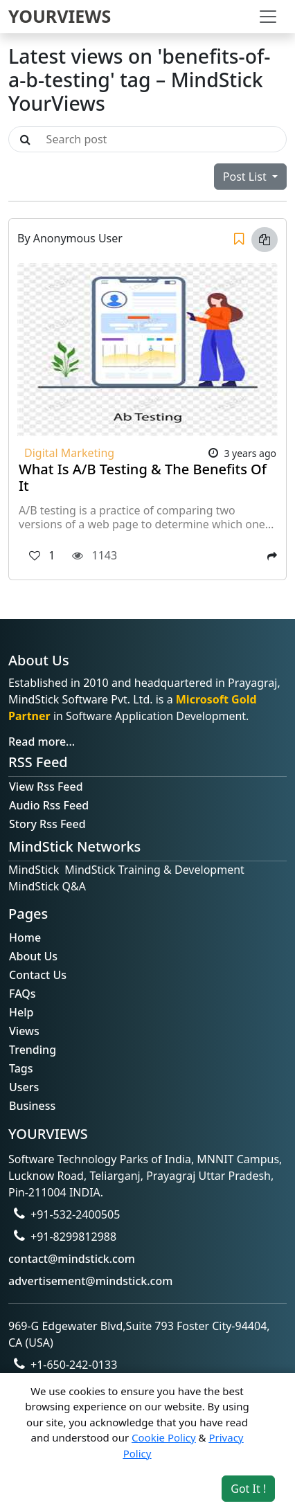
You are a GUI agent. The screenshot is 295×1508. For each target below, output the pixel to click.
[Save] (238, 239)
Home (25, 937)
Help (21, 1012)
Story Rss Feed (47, 824)
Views (24, 1031)
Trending (32, 1049)
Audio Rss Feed (49, 805)
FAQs (22, 993)
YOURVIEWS (59, 16)
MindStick (33, 869)
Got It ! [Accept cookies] (248, 1488)
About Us (33, 956)
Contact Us (37, 974)
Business (32, 1105)
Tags (21, 1068)
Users (24, 1087)
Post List (246, 176)
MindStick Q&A (47, 886)
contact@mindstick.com (71, 1258)
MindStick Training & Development (154, 869)
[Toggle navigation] (268, 16)
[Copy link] (264, 239)
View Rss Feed (46, 786)
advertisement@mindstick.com (90, 1281)
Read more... (41, 741)
